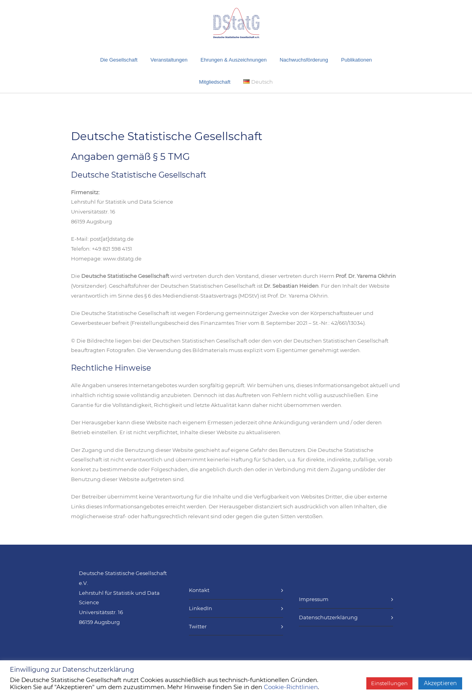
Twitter (198, 626)
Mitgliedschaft (214, 82)
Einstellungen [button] (389, 683)
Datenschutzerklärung (328, 617)
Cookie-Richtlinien (291, 687)
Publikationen (356, 60)
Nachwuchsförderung (304, 60)
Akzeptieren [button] (440, 683)
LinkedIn (200, 608)
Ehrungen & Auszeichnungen (234, 60)
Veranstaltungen (169, 60)
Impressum (313, 599)
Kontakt (199, 590)
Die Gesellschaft (119, 60)
